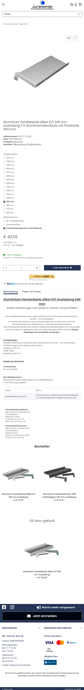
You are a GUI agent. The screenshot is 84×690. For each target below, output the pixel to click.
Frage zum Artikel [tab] (31, 291)
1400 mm (10, 183)
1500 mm (10, 179)
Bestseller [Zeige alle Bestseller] (42, 446)
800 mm (10, 205)
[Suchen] (39, 14)
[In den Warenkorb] (5, 31)
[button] (71, 4)
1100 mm (10, 194)
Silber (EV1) (18, 141)
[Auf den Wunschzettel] (75, 38)
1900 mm (10, 165)
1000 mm (10, 198)
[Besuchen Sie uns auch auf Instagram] (12, 607)
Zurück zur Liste (11, 24)
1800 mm (10, 168)
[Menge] (21, 267)
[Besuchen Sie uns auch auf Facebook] (4, 607)
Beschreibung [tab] (10, 291)
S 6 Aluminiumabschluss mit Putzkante (24, 228)
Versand (19, 245)
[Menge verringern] (6, 267)
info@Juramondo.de (19, 665)
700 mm (10, 209)
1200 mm (10, 190)
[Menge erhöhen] (37, 267)
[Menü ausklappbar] (3, 4)
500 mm (10, 157)
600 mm (10, 212)
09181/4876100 (17, 640)
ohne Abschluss (13, 224)
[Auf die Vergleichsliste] (69, 38)
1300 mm (10, 187)
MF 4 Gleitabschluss (15, 221)
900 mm (10, 201)
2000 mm (10, 161)
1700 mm (10, 172)
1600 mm (10, 176)
